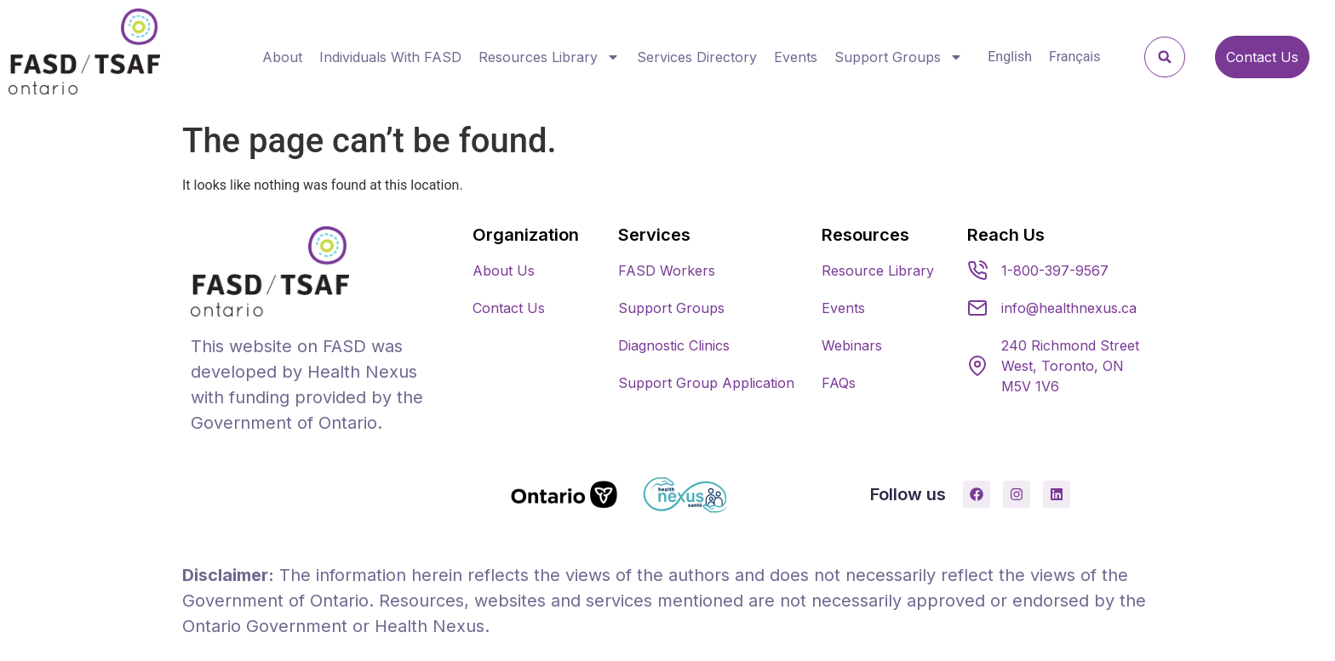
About (282, 57)
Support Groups (898, 57)
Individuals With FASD (390, 57)
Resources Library (549, 57)
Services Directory (697, 57)
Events (795, 57)
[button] (1164, 57)
